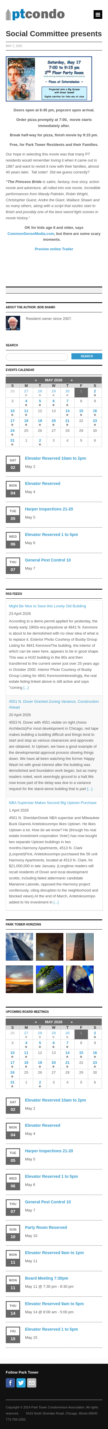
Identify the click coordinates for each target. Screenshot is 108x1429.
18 (26, 421)
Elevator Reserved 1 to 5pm (51, 534)
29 (54, 391)
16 (95, 411)
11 (26, 411)
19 (40, 421)
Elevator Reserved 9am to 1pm (54, 1252)
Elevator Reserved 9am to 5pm (54, 1303)
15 (81, 411)
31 (12, 440)
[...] (26, 687)
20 (54, 421)
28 (40, 391)
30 (67, 391)
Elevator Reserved (42, 483)
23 (95, 421)
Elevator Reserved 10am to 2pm (55, 458)
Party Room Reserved (46, 1227)
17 (12, 421)
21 (67, 421)
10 (12, 411)
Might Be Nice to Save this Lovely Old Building (47, 606)
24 (12, 430)
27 (26, 391)
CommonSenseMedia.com (30, 233)
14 (67, 411)
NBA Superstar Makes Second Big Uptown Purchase (52, 802)
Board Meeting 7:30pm (46, 1278)
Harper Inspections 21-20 (49, 509)
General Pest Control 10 (48, 560)
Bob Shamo (46, 307)
